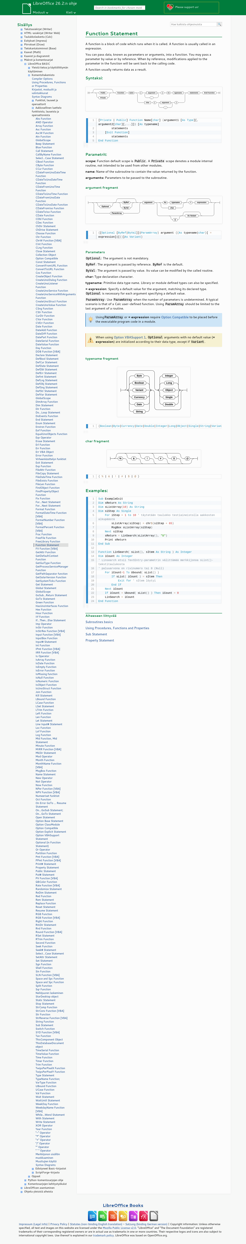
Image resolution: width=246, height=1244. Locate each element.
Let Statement (44, 720)
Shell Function (44, 968)
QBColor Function (46, 882)
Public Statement (46, 871)
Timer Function (44, 1061)
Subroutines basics (99, 620)
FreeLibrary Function (48, 541)
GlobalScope (43, 140)
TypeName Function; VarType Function (48, 1080)
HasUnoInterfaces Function (52, 606)
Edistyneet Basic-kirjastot (50, 1168)
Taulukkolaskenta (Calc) (38, 37)
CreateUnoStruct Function (51, 301)
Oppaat (36, 1176)
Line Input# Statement (49, 724)
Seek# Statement (46, 950)
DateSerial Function (47, 341)
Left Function (43, 713)
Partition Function (46, 853)
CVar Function (44, 319)
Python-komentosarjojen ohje (45, 1180)
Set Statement (44, 960)
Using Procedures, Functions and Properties (117, 626)
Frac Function (44, 534)
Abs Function (43, 118)
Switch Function (45, 1029)
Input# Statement (46, 642)
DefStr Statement (46, 391)
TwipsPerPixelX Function (50, 1068)
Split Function (44, 986)
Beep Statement (45, 144)
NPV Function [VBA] (48, 792)
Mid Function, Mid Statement (46, 740)
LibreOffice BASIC (39, 64)
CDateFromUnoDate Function (48, 199)
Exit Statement (44, 462)
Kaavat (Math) (32, 52)
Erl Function (43, 445)
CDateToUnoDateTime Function (49, 181)
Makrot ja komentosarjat (38, 60)
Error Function (44, 455)
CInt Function (44, 244)
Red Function (43, 896)
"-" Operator (43, 1132)
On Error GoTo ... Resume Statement (51, 804)
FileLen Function (45, 484)
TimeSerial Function (47, 1050)
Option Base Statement (49, 821)
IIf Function (43, 617)
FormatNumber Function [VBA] (50, 521)
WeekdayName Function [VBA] (50, 1109)
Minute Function (45, 745)
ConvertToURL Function (50, 269)
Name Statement (46, 774)
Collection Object (46, 255)
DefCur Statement (46, 362)
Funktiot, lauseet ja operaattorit (45, 102)
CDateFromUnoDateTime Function (51, 174)
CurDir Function (45, 316)
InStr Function (44, 627)
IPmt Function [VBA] (48, 649)
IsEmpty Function (46, 667)
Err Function (43, 448)
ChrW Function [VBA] (49, 240)
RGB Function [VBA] (48, 917)
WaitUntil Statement (48, 1100)
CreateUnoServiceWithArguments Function (52, 296)
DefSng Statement (47, 387)
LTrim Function (44, 710)
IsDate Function (45, 663)
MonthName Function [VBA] (48, 765)
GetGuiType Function (48, 563)
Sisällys (24, 24)
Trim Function (44, 1064)
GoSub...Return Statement (51, 595)
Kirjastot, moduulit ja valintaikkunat (44, 91)
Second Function (45, 943)
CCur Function (44, 169)
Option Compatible (47, 258)
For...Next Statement (48, 502)
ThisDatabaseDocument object (50, 1044)
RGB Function (44, 914)
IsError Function (45, 670)
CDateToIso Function (48, 212)
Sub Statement (44, 1025)
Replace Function (46, 903)
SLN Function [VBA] (48, 975)
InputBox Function (47, 638)
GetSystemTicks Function (51, 581)
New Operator (44, 778)
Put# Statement (45, 874)
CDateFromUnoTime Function (48, 188)
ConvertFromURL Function (51, 265)
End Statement (44, 419)
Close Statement (45, 251)
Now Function (44, 785)
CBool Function (45, 161)
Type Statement (45, 1075)
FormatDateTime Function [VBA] (51, 514)
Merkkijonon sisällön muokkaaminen (48, 1156)
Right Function (44, 921)
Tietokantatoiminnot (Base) (40, 48)
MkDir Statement (46, 753)
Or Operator (43, 849)
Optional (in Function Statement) (48, 844)
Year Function (44, 1129)
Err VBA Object (45, 452)
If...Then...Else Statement (51, 620)
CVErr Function (45, 323)
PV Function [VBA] (47, 878)
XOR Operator (44, 1125)
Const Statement (46, 262)
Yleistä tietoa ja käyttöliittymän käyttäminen (48, 69)
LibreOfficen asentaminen (39, 1188)
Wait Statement (45, 1097)
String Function (45, 1021)
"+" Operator (43, 1140)
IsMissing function (46, 674)
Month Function (45, 760)
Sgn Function (43, 964)
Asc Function (43, 129)
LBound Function (46, 699)
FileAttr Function (46, 470)
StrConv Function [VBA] (50, 1011)
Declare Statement (47, 355)
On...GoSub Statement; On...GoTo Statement (49, 812)
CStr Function (44, 312)
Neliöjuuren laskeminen (49, 993)
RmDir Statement (46, 925)
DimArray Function (47, 402)
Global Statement (46, 588)
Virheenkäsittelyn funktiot (51, 459)
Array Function (44, 126)
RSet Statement (45, 935)
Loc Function (43, 728)
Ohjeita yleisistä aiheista (38, 1191)
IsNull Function (45, 677)
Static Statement (46, 1000)
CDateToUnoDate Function (52, 204)
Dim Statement (44, 405)
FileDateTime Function (49, 477)
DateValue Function (47, 344)
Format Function (45, 509)
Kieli (69, 12)
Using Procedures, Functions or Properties (49, 84)
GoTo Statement (45, 599)
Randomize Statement (49, 889)
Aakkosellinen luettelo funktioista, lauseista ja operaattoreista (47, 111)
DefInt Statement (46, 376)
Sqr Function (43, 989)
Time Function (44, 1057)
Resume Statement (47, 910)
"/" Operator (43, 1143)
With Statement (45, 1118)
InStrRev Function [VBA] (50, 631)
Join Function (43, 692)
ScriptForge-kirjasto (47, 1172)
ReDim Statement (46, 892)
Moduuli (39, 12)
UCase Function (45, 1089)
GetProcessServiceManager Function (52, 568)
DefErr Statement (46, 373)
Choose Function (46, 233)
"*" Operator (43, 1136)
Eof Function (43, 430)
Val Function (43, 1093)
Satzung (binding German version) (146, 1224)
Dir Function (43, 409)
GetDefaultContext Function (47, 557)
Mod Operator (44, 756)
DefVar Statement (46, 394)
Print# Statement (46, 864)
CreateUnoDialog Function (51, 280)
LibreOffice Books (123, 1205)
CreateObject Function (49, 276)
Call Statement (44, 151)
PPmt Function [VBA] (48, 860)
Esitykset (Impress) (35, 40)
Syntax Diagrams (42, 96)
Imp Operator (44, 624)
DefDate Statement (47, 366)
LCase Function (45, 702)
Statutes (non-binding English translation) (96, 1224)
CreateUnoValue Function (51, 305)
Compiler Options (42, 79)
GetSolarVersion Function (51, 577)
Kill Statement (44, 695)
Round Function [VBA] (49, 932)
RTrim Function (45, 939)
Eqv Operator (43, 437)
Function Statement (47, 545)
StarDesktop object (47, 996)
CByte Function (45, 165)
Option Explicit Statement (51, 831)
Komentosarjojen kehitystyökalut (47, 1184)
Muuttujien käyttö (46, 1161)
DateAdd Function (46, 330)
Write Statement (45, 1122)
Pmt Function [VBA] (47, 857)
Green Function (45, 602)
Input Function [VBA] (48, 634)
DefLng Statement (46, 380)
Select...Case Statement (50, 158)
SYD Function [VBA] (48, 1032)
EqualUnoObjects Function (51, 434)
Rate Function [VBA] (48, 885)
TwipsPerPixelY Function (50, 1072)
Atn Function (43, 136)
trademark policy (103, 1235)
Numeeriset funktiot (47, 796)
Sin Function (43, 971)
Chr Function (43, 237)
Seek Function (44, 946)
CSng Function (44, 308)
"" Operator (42, 1147)
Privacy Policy (58, 1224)
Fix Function (43, 498)
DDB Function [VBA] (48, 351)
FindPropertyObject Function (47, 493)
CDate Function (45, 215)
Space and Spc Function (50, 978)
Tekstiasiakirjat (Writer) (38, 29)
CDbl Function (44, 219)
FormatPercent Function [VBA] (50, 529)
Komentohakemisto (43, 75)
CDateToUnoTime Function (52, 194)
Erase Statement (45, 441)
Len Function (43, 717)
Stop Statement (45, 1003)
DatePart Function (46, 337)
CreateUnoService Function (52, 290)
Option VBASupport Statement (47, 837)
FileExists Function (47, 480)
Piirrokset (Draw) (34, 44)
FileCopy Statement (47, 473)
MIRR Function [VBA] (48, 749)
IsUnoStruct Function (48, 688)
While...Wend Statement (50, 1115)
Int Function (43, 645)
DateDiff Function (46, 333)
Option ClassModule (48, 824)
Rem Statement (45, 900)
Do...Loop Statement (48, 412)
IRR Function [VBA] (47, 652)
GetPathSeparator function (52, 574)
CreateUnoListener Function (47, 285)
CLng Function (44, 247)
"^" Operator (43, 1150)
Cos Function (43, 273)
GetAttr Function (46, 552)
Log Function (43, 735)
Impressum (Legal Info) (33, 1224)
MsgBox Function (46, 771)
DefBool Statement (47, 359)
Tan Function (43, 1036)
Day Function (43, 348)
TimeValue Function (47, 1054)
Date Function (44, 326)
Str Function (43, 1014)
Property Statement (47, 867)
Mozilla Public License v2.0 (119, 1228)
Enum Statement (45, 423)
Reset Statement (45, 907)
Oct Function (43, 799)
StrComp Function (46, 1007)
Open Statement (45, 817)
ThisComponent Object (49, 1039)
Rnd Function (43, 928)
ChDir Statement (46, 226)
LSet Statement (45, 706)
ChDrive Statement (47, 230)
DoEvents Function (47, 416)
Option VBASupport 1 (130, 336)
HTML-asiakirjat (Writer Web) (42, 33)
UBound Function (46, 1086)
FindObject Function (48, 488)
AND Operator (44, 122)
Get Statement (44, 584)
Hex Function (43, 609)
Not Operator (44, 781)
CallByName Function (48, 154)
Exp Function (43, 466)
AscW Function (45, 133)
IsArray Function (45, 659)
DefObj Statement (46, 384)
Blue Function (44, 147)
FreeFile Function (46, 538)
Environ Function (46, 427)
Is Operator (42, 656)
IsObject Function (46, 685)
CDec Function (44, 222)
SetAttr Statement (46, 957)
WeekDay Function (47, 1104)
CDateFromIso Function (50, 208)
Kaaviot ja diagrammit (37, 56)
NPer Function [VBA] (48, 788)
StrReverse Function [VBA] (52, 1018)
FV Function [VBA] (47, 548)
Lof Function (43, 731)
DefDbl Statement (46, 369)
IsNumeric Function (47, 681)
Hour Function (44, 613)
